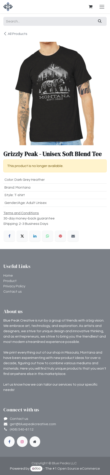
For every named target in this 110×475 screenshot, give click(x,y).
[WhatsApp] (47, 236)
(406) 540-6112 (22, 429)
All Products (15, 34)
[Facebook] (9, 236)
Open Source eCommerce (78, 468)
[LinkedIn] (35, 236)
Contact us (12, 291)
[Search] (100, 21)
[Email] (73, 236)
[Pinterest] (60, 236)
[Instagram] (22, 441)
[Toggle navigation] (102, 7)
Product (10, 281)
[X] (22, 236)
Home (8, 275)
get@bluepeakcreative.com (33, 424)
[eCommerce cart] (90, 7)
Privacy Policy (14, 286)
